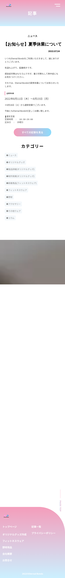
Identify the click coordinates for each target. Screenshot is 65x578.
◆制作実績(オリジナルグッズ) (20, 176)
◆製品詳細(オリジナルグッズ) (20, 169)
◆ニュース (11, 155)
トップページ (9, 526)
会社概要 (7, 553)
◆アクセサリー (13, 203)
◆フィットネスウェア (16, 190)
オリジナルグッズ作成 (14, 534)
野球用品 (7, 547)
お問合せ (7, 560)
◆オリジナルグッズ (15, 162)
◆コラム (10, 217)
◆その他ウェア (13, 210)
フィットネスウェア (13, 541)
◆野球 (9, 197)
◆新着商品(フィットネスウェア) (21, 183)
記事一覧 (36, 526)
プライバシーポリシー (43, 533)
